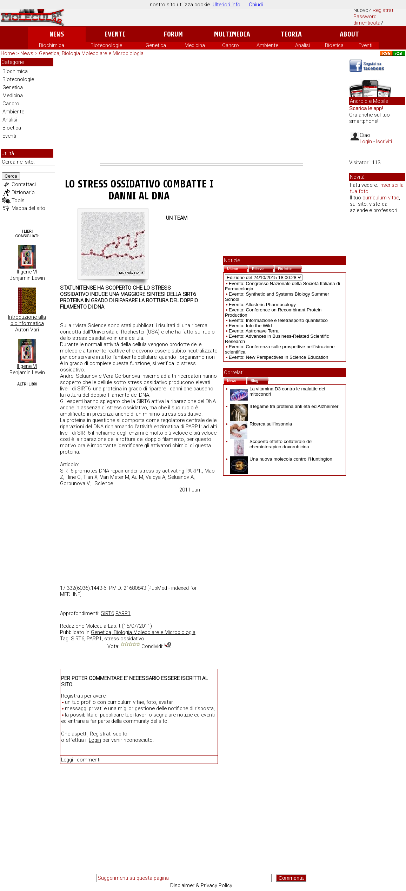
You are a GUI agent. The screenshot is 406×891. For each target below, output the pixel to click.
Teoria (291, 34)
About (349, 34)
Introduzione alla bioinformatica (27, 320)
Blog (259, 380)
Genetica (156, 45)
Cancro (230, 45)
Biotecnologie (106, 45)
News (56, 34)
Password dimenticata (366, 19)
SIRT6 (107, 613)
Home (8, 53)
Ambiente (267, 45)
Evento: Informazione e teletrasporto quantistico (278, 320)
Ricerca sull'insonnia (261, 424)
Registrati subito (108, 734)
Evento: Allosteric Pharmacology (262, 304)
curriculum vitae (380, 197)
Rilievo (263, 268)
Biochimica (51, 45)
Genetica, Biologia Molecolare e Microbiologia (91, 53)
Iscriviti (384, 141)
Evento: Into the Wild (250, 325)
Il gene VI (27, 272)
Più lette (290, 268)
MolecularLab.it (103, 626)
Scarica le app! (366, 108)
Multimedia (232, 34)
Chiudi (256, 4)
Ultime (237, 268)
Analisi (302, 45)
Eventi (115, 34)
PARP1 (123, 613)
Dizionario (23, 192)
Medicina (195, 45)
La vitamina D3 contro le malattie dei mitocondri (277, 391)
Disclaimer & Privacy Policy (201, 885)
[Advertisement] (201, 110)
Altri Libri (27, 384)
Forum (173, 34)
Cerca (11, 176)
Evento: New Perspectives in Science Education (278, 357)
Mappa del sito (28, 208)
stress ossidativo (124, 638)
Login (95, 740)
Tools (18, 200)
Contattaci (24, 184)
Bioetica (334, 45)
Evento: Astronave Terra (254, 331)
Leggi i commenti (80, 760)
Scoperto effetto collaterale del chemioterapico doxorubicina (271, 444)
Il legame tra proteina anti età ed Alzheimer (284, 406)
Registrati (383, 10)
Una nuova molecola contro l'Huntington (281, 459)
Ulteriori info (226, 4)
